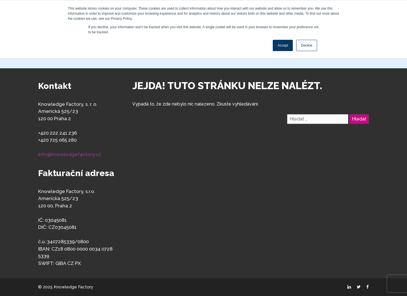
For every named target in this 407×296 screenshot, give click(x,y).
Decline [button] (306, 45)
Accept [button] (283, 45)
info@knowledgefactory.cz (69, 154)
